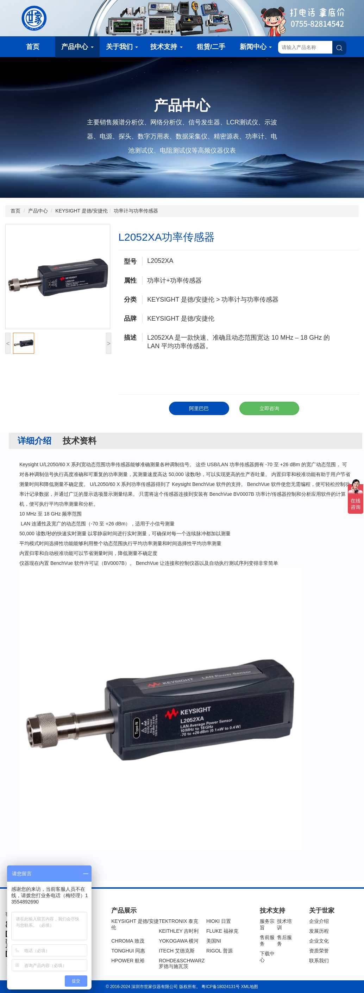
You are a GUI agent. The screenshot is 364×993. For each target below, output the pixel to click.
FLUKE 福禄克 (222, 931)
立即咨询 (269, 408)
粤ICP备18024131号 (220, 986)
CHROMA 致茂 (127, 941)
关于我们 (122, 46)
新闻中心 (256, 46)
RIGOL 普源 (219, 951)
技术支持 (166, 46)
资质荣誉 (319, 951)
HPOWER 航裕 (128, 960)
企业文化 (319, 941)
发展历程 (319, 931)
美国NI (213, 941)
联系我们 (319, 960)
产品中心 (77, 46)
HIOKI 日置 (218, 921)
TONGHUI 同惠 (128, 951)
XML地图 (249, 986)
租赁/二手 (211, 46)
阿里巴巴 (199, 408)
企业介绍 (319, 921)
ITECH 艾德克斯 (177, 951)
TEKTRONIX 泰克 (178, 921)
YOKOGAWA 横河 (179, 941)
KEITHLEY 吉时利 (179, 931)
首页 (32, 46)
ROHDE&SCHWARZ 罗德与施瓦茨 (182, 963)
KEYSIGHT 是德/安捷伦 (81, 211)
